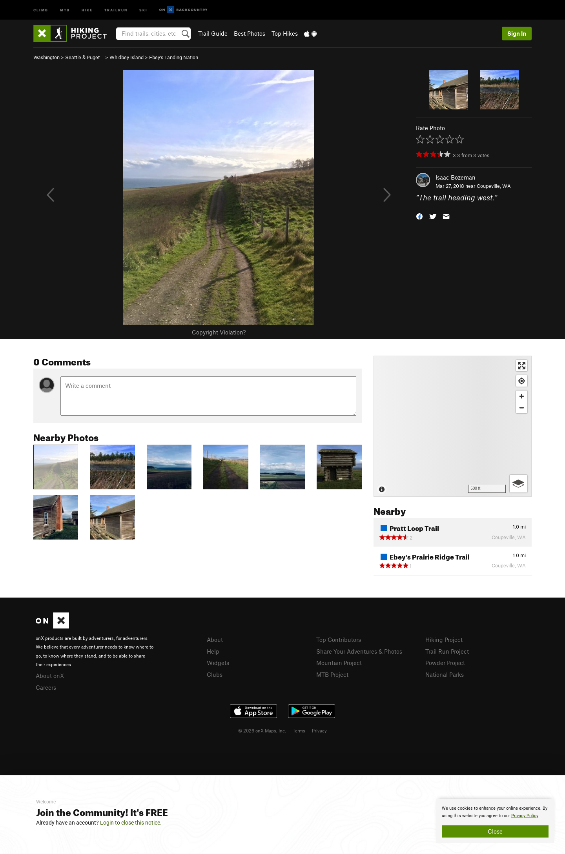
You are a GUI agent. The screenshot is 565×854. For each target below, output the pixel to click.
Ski (143, 9)
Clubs (214, 674)
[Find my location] (521, 381)
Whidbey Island (126, 57)
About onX (50, 675)
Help (213, 651)
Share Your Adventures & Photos (359, 651)
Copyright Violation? (219, 332)
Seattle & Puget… (84, 57)
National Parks (444, 674)
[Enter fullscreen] (521, 365)
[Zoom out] (521, 407)
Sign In (516, 33)
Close (495, 831)
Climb (40, 9)
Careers (46, 687)
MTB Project (332, 674)
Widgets (218, 662)
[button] (419, 215)
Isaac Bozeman (456, 177)
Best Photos (249, 33)
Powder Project (445, 662)
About (215, 639)
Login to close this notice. (131, 822)
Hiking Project (444, 639)
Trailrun (116, 9)
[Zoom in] (521, 396)
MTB (65, 9)
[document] (495, 821)
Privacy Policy (524, 815)
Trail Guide (213, 33)
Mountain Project (339, 662)
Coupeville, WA (494, 186)
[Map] (452, 426)
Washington (46, 57)
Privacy (319, 730)
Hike (87, 9)
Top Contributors (338, 639)
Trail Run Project (447, 651)
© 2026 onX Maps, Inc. (262, 730)
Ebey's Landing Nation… (175, 57)
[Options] (518, 483)
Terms (299, 730)
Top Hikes (285, 33)
